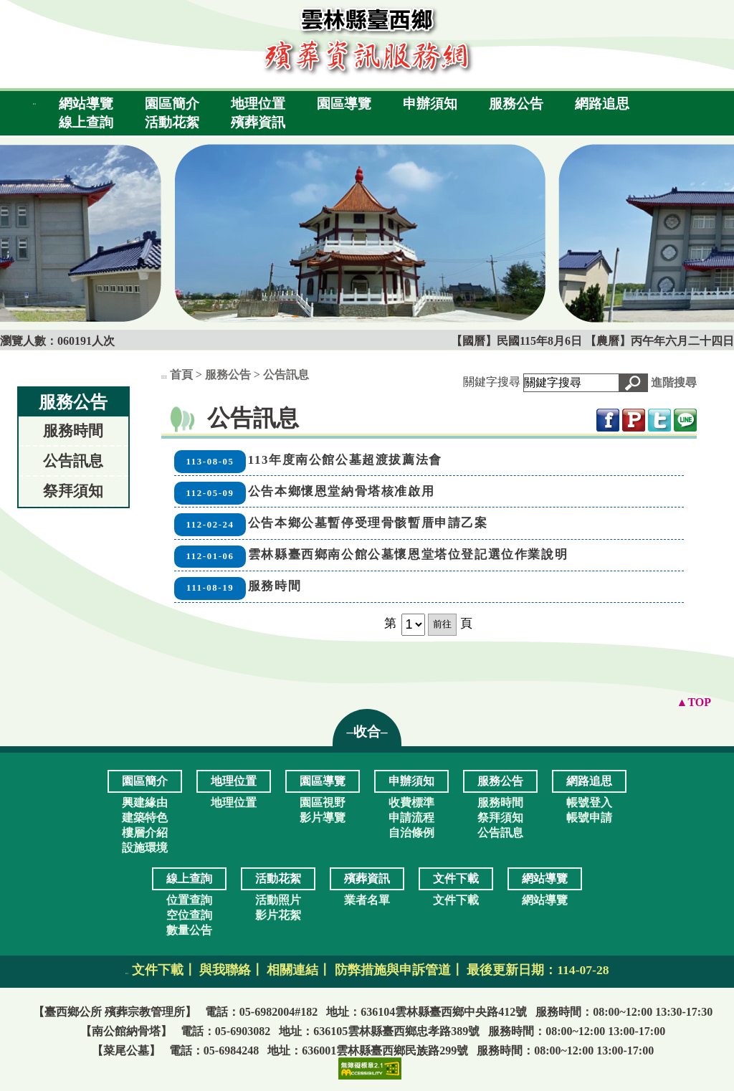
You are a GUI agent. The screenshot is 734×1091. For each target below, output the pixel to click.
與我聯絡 (225, 970)
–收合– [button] (366, 731)
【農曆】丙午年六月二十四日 (659, 341)
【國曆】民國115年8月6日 (518, 341)
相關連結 (292, 970)
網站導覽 (86, 103)
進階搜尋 (674, 382)
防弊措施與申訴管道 (393, 970)
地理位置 (258, 103)
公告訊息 (73, 460)
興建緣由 (145, 802)
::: (35, 103)
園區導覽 (344, 103)
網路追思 (602, 103)
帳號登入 (589, 802)
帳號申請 (589, 817)
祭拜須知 (73, 490)
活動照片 (278, 900)
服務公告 (516, 103)
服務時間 (73, 430)
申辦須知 (430, 103)
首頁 (181, 374)
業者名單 (367, 900)
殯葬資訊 (258, 122)
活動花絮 (172, 122)
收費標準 (411, 802)
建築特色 (145, 817)
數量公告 (189, 930)
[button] (633, 382)
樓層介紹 (145, 832)
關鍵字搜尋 (491, 382)
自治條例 (411, 832)
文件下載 (456, 900)
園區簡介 (172, 103)
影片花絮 (278, 915)
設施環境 (145, 848)
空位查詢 (189, 915)
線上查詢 (86, 122)
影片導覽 (322, 817)
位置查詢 (189, 900)
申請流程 (411, 817)
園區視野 (322, 802)
